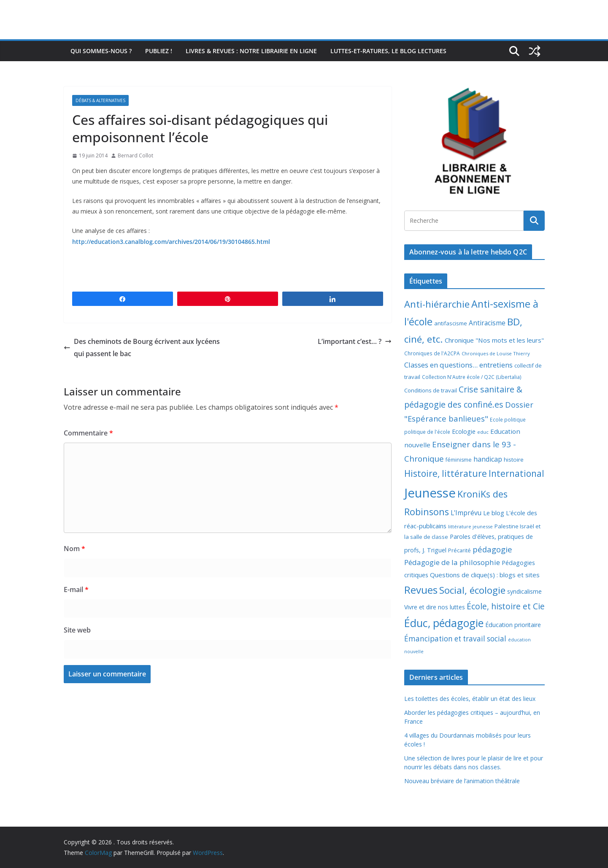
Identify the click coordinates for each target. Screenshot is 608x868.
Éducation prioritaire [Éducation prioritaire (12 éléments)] (513, 625)
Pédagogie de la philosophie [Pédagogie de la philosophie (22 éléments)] (452, 562)
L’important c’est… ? (355, 341)
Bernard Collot (135, 155)
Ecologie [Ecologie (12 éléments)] (464, 431)
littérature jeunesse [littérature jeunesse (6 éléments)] (470, 526)
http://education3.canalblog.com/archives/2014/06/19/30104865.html (171, 242)
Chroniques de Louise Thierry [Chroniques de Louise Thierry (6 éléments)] (496, 353)
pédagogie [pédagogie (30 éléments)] (492, 549)
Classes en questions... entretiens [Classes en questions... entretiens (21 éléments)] (458, 365)
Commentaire (88, 433)
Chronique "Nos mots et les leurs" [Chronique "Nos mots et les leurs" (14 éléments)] (494, 340)
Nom (74, 548)
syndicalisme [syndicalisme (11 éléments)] (524, 591)
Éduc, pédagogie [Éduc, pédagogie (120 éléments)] (444, 623)
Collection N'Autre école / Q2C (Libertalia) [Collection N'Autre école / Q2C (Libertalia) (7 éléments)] (472, 377)
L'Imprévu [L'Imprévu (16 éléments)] (466, 512)
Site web (77, 630)
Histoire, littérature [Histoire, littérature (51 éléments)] (445, 473)
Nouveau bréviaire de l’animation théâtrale (462, 781)
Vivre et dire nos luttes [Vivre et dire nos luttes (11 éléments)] (434, 607)
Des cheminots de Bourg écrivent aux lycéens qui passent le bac (142, 347)
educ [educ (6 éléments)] (483, 432)
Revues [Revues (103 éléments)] (421, 590)
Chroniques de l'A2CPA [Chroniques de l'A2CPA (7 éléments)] (432, 353)
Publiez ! (158, 51)
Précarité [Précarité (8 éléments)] (459, 550)
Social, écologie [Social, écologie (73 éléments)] (472, 590)
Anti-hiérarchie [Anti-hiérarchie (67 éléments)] (437, 303)
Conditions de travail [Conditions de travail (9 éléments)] (430, 390)
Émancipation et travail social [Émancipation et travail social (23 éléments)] (455, 639)
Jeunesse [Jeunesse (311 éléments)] (430, 492)
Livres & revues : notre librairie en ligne (251, 51)
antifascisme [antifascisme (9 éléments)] (450, 323)
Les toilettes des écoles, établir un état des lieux (469, 699)
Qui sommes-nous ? (101, 51)
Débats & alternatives (100, 100)
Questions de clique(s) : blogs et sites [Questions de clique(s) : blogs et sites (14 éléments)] (485, 575)
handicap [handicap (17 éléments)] (487, 459)
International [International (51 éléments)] (516, 473)
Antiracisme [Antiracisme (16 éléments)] (487, 322)
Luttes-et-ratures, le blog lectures (388, 51)
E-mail (76, 589)
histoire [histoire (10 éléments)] (514, 459)
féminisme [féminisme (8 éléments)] (459, 459)
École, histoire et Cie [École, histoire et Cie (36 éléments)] (506, 606)
